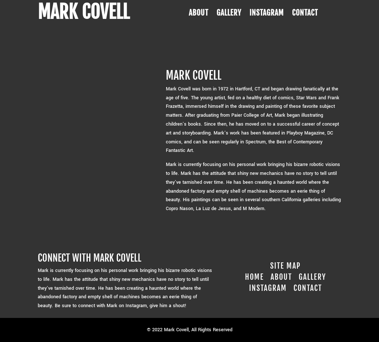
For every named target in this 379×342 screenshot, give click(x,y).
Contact (308, 288)
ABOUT (198, 13)
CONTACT (305, 13)
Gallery (312, 277)
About (281, 277)
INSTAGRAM (266, 13)
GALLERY (229, 13)
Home (254, 277)
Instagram (268, 288)
